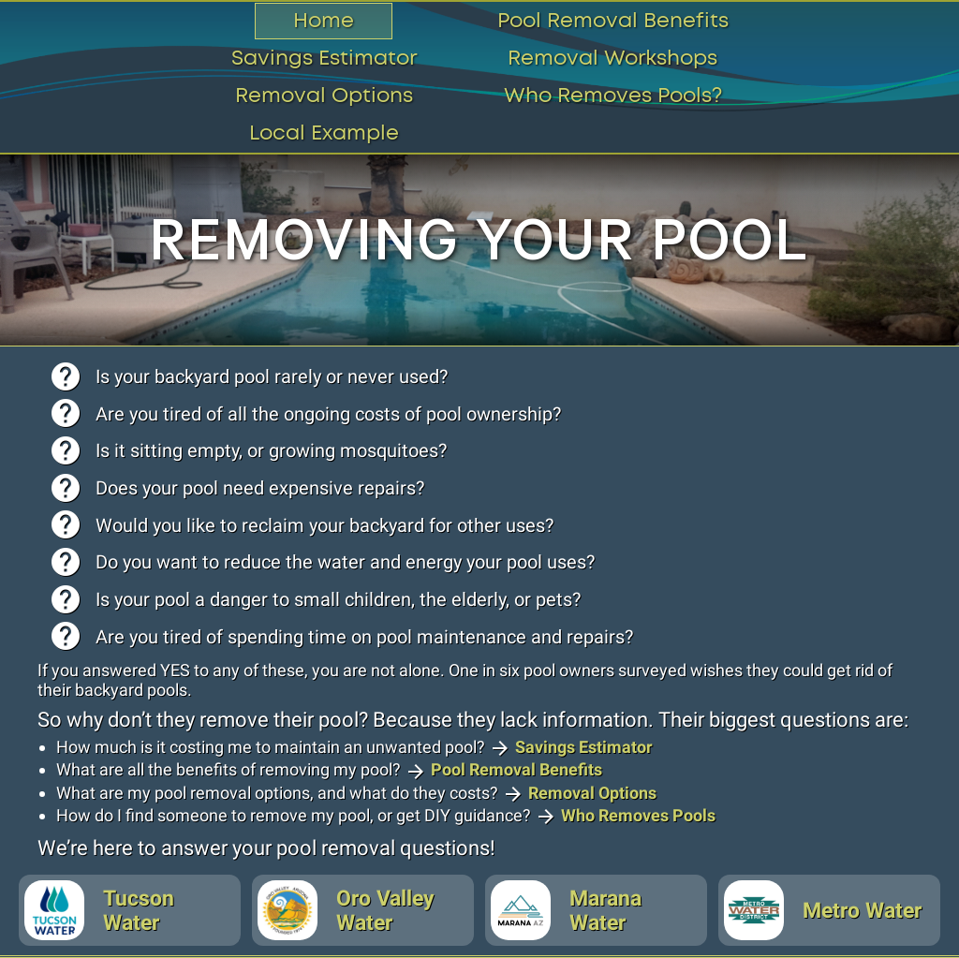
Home (323, 21)
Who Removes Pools (638, 815)
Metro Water (823, 910)
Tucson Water (99, 910)
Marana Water (566, 910)
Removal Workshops (612, 58)
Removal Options (324, 96)
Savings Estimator (324, 58)
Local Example (324, 133)
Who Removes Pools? (613, 96)
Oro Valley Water (346, 910)
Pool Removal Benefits (613, 21)
